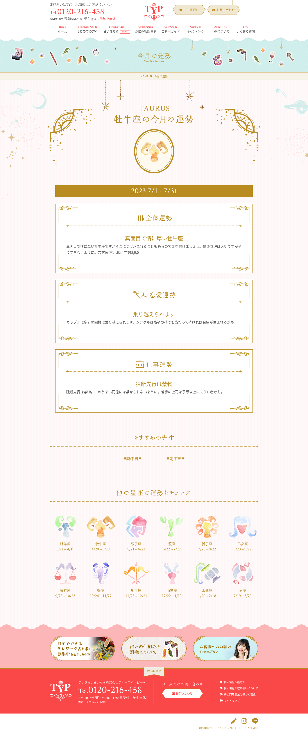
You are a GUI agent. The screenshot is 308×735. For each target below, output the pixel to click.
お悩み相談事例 (145, 29)
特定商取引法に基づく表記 (240, 695)
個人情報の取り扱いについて (241, 689)
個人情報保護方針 (234, 682)
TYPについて (220, 29)
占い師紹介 (116, 29)
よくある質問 (245, 29)
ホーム (62, 29)
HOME (144, 76)
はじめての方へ (87, 29)
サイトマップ (232, 701)
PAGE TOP (154, 671)
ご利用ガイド (170, 29)
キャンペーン (195, 29)
